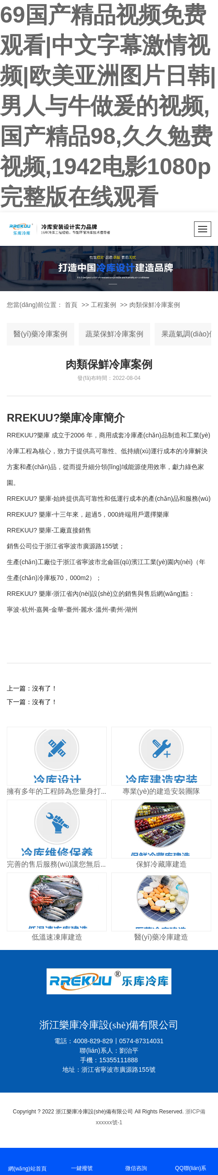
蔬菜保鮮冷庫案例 (114, 334)
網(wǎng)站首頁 (27, 1161)
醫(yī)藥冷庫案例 (40, 334)
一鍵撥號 (82, 1160)
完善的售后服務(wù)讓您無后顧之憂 (64, 864)
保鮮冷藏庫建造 (161, 864)
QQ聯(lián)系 (191, 1160)
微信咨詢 (136, 1160)
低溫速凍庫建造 (57, 937)
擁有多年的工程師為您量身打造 (57, 791)
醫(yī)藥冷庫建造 (161, 937)
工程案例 (103, 304)
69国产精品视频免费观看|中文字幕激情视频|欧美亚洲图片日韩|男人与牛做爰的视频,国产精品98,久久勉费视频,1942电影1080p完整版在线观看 (108, 106)
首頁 (71, 304)
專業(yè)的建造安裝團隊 (161, 791)
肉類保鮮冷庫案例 (154, 304)
